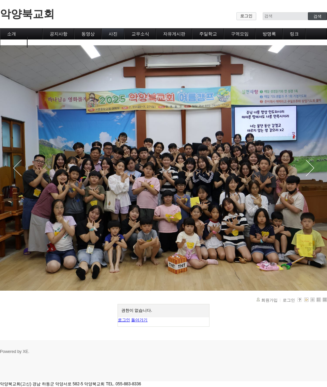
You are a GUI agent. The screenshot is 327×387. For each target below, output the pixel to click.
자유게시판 (174, 33)
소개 (11, 33)
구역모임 (240, 33)
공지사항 (58, 33)
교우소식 (140, 33)
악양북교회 (27, 14)
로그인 (246, 16)
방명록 (269, 33)
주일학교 (208, 33)
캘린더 (13, 42)
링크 (294, 33)
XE (25, 351)
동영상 (88, 33)
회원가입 (269, 300)
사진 (113, 33)
